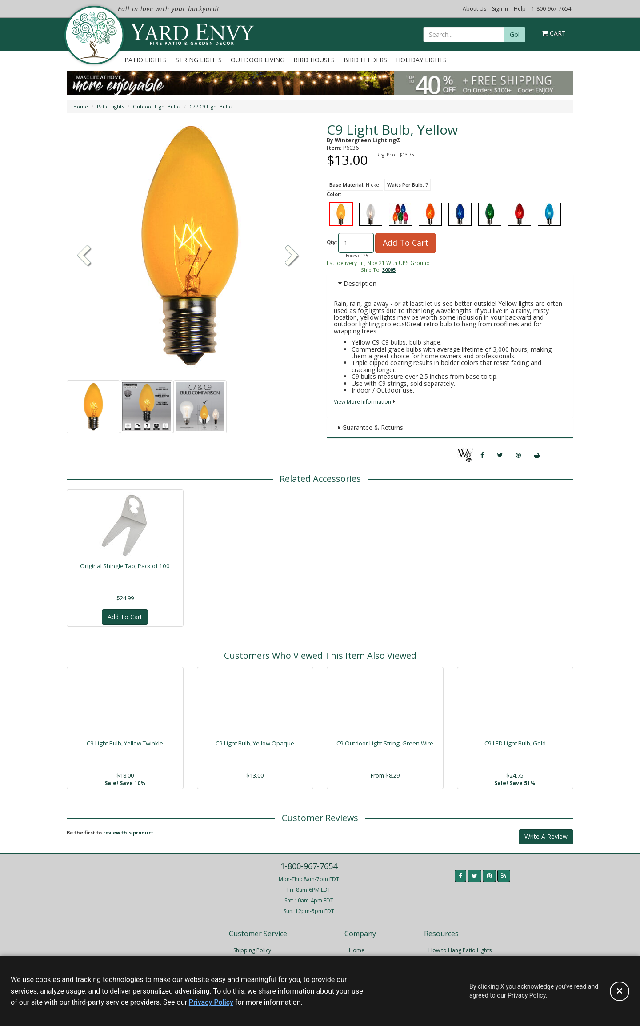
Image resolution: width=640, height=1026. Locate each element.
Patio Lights (145, 60)
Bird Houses (314, 60)
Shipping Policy (252, 950)
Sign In (500, 8)
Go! (515, 34)
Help (520, 8)
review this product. (129, 832)
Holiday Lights (421, 60)
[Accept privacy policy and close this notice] (619, 991)
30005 (389, 269)
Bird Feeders (365, 60)
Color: (334, 194)
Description (357, 283)
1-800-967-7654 (551, 8)
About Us (474, 8)
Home (80, 106)
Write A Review (546, 836)
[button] (292, 256)
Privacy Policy (211, 1002)
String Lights (199, 60)
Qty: (332, 242)
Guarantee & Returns (370, 427)
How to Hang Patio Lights (460, 950)
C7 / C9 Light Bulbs (210, 106)
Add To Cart (405, 242)
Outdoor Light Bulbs (156, 106)
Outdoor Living (257, 60)
